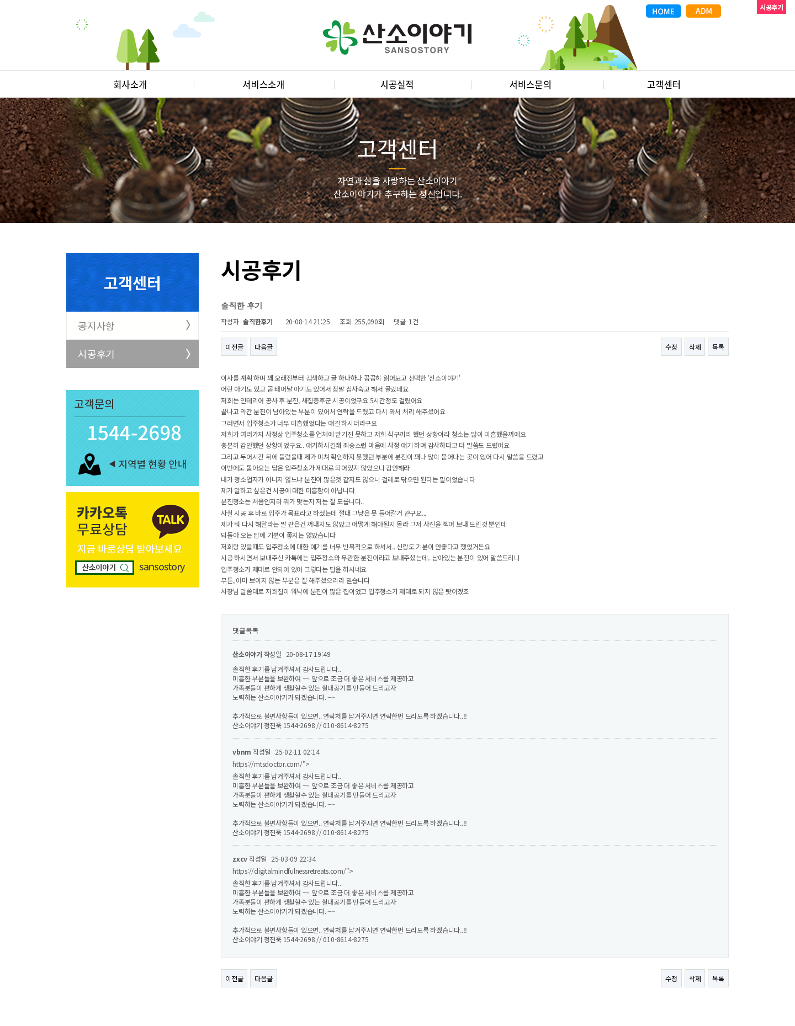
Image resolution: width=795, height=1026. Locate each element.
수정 (671, 346)
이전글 (234, 346)
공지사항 (96, 325)
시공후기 (96, 353)
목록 (718, 346)
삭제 (695, 346)
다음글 (263, 346)
